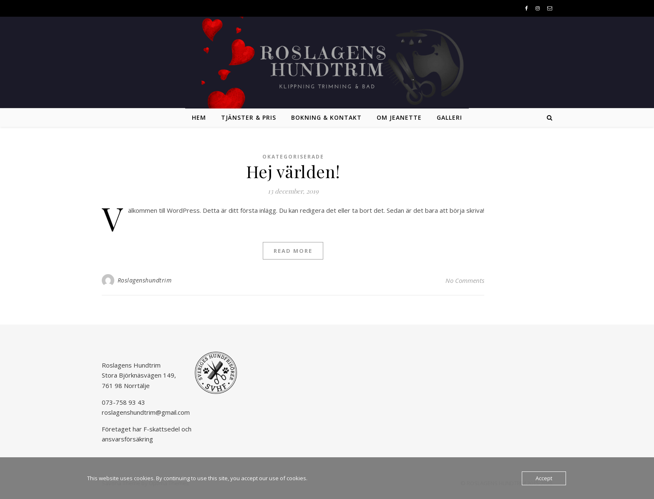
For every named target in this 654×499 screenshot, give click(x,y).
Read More (293, 251)
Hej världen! (293, 171)
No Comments (464, 280)
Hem (199, 117)
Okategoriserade (293, 156)
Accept (544, 478)
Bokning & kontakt (326, 117)
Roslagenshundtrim (145, 280)
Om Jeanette (399, 117)
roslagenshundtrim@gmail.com (146, 412)
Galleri (449, 117)
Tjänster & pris (248, 117)
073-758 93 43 (123, 402)
